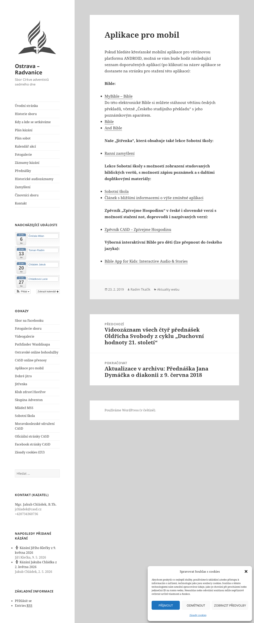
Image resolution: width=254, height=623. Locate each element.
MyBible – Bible (119, 96)
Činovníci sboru (26, 195)
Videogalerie (24, 336)
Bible (109, 121)
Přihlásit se (23, 601)
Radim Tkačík (140, 289)
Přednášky (23, 171)
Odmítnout (196, 605)
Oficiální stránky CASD (32, 436)
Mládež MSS (24, 408)
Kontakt (21, 203)
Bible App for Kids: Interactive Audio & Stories (146, 261)
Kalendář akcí (25, 146)
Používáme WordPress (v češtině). (130, 410)
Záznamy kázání (27, 162)
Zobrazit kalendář (48, 291)
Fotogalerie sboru (28, 328)
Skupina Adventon (29, 400)
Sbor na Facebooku (29, 320)
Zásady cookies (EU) (30, 452)
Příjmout (166, 605)
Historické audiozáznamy (34, 179)
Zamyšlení (22, 187)
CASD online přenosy (31, 360)
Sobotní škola (25, 416)
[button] (246, 571)
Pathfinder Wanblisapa (32, 344)
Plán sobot (23, 138)
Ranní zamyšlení (120, 153)
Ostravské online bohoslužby (36, 352)
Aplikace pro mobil (29, 368)
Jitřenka (21, 384)
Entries (23, 605)
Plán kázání (23, 130)
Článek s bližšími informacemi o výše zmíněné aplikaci (154, 197)
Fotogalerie (23, 154)
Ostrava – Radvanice (28, 69)
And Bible (113, 128)
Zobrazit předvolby (230, 605)
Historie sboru (26, 114)
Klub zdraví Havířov (30, 392)
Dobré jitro (23, 376)
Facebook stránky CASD (32, 444)
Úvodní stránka (26, 106)
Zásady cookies (198, 615)
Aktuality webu (168, 289)
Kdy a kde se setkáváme (33, 122)
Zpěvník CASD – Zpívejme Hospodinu (138, 229)
